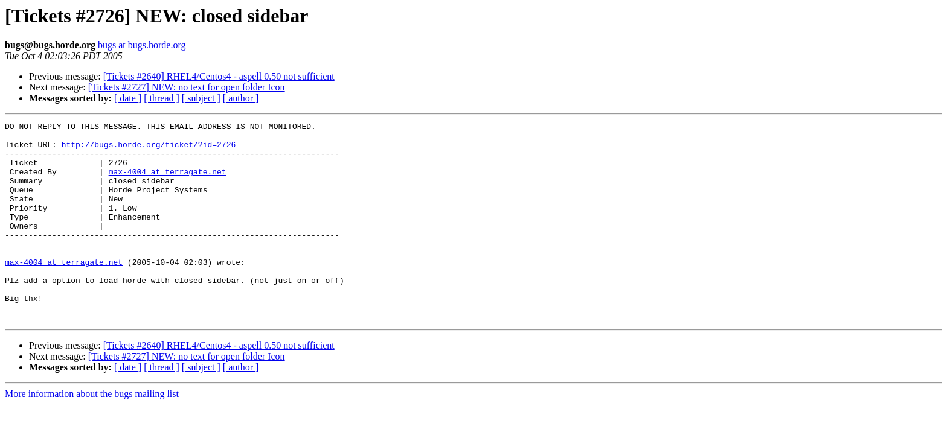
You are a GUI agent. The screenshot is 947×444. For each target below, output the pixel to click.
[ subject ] (201, 98)
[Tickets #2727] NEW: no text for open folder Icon (186, 87)
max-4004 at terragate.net (167, 182)
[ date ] (127, 98)
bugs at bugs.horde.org (141, 45)
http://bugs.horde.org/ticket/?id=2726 (149, 149)
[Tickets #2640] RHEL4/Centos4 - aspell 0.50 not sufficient (219, 76)
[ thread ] (161, 98)
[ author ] (241, 98)
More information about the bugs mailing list (92, 433)
